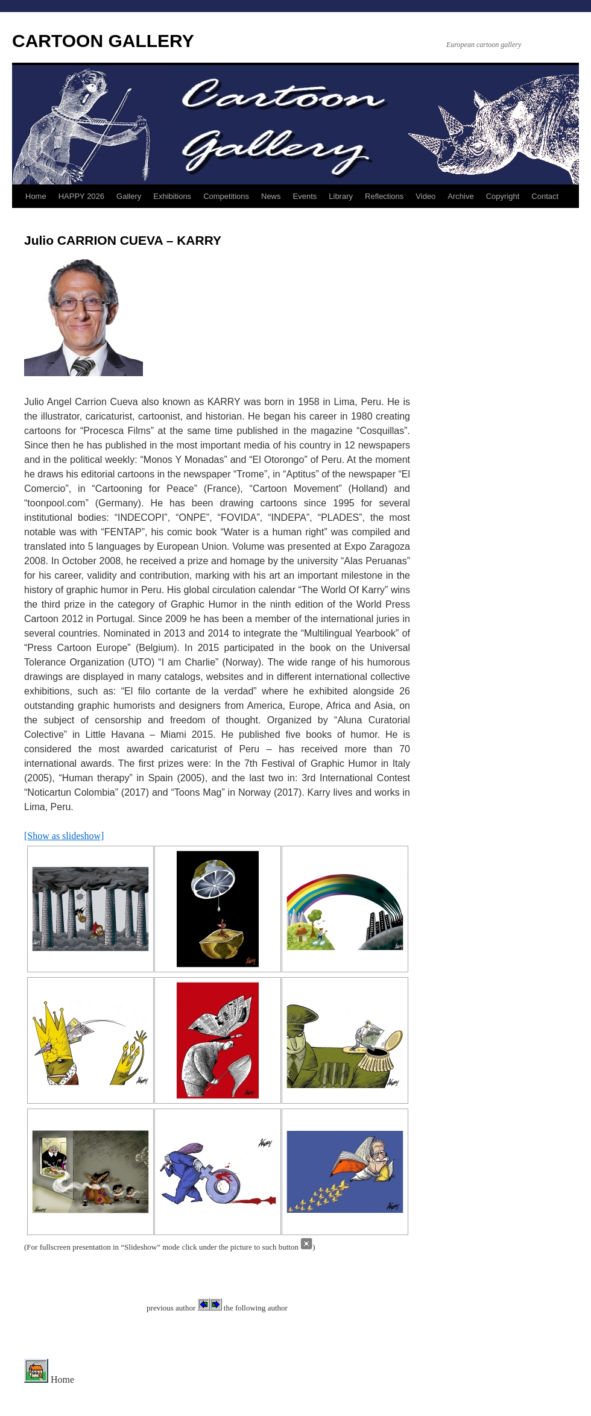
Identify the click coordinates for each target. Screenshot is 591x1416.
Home (35, 196)
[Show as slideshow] (64, 836)
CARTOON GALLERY (103, 41)
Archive (460, 196)
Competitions (226, 196)
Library (341, 196)
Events (305, 196)
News (271, 196)
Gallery (128, 196)
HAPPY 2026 (81, 196)
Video (425, 196)
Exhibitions (172, 196)
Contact (544, 196)
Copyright (503, 196)
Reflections (384, 196)
